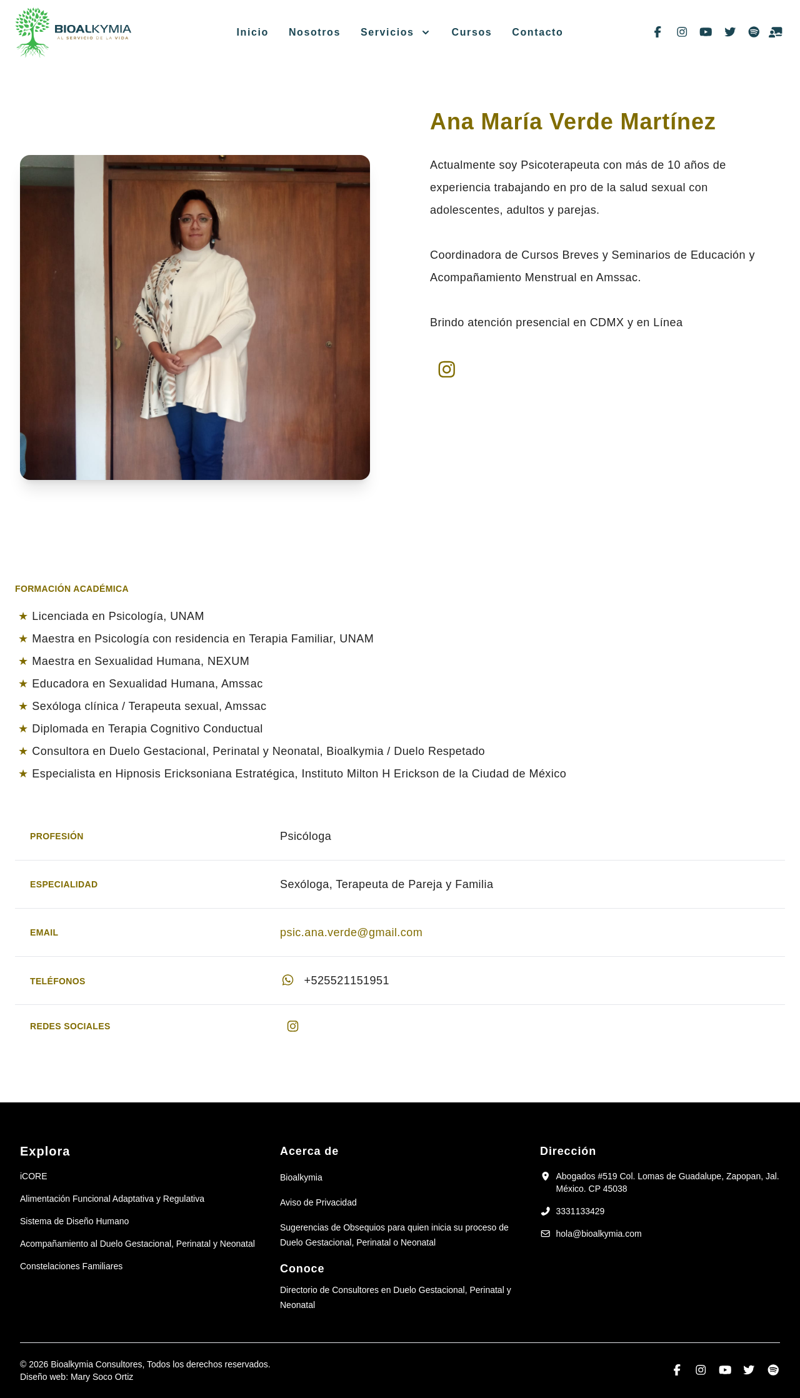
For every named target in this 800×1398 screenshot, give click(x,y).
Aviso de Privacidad (318, 1202)
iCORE (34, 1176)
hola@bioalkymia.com (599, 1234)
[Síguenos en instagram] (682, 32)
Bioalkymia (301, 1177)
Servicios (387, 32)
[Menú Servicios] (423, 32)
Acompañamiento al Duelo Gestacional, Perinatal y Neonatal (137, 1244)
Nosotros (315, 32)
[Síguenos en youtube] (706, 32)
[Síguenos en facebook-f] (658, 32)
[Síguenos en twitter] (730, 32)
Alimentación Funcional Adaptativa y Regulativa (112, 1199)
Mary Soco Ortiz (102, 1377)
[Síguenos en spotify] (754, 32)
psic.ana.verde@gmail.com (351, 932)
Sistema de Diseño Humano (74, 1221)
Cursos (472, 32)
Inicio (253, 32)
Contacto (537, 32)
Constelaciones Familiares (71, 1266)
